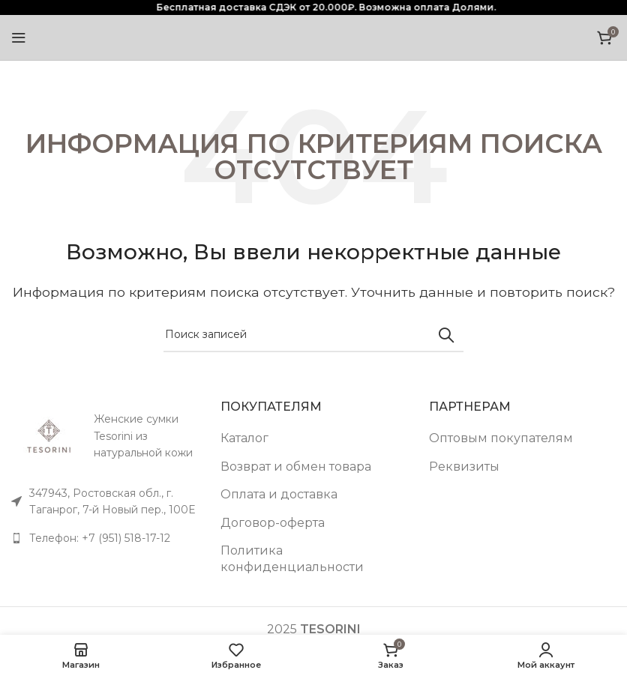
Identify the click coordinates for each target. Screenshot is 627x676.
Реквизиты (464, 466)
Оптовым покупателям (501, 438)
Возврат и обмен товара (295, 466)
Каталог (244, 438)
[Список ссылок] (104, 538)
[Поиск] (314, 335)
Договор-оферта (272, 523)
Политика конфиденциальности (292, 558)
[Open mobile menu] (19, 37)
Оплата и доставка (279, 494)
